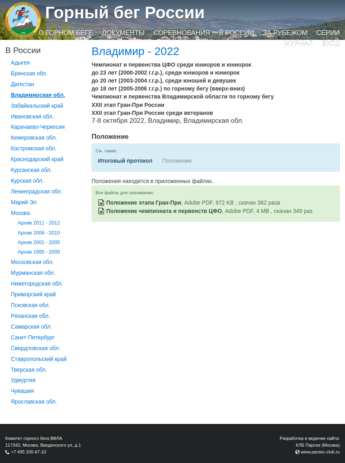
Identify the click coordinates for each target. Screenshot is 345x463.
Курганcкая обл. (31, 170)
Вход (331, 43)
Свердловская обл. (35, 348)
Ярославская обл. (34, 401)
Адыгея (20, 62)
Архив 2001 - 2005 (39, 242)
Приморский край (33, 294)
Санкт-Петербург (33, 337)
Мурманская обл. (33, 273)
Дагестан (22, 84)
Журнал (298, 43)
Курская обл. (27, 180)
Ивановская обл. (32, 116)
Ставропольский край (39, 359)
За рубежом (285, 33)
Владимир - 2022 (135, 51)
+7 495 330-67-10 (28, 451)
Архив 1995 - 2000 (39, 252)
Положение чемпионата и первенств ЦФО (164, 211)
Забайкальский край (37, 105)
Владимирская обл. (38, 95)
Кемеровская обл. (34, 137)
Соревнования (181, 33)
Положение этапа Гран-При (143, 202)
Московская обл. (32, 262)
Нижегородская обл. (37, 283)
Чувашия (22, 391)
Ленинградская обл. (36, 191)
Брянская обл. (29, 73)
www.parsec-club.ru (320, 451)
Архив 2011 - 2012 (39, 223)
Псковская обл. (30, 305)
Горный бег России (125, 12)
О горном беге (66, 33)
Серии (328, 33)
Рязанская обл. (30, 316)
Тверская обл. (29, 369)
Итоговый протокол (125, 161)
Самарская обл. (31, 326)
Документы (123, 33)
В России (236, 33)
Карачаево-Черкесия (38, 127)
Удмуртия (23, 380)
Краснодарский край (37, 159)
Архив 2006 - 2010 (39, 233)
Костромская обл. (33, 148)
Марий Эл (24, 202)
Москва (20, 213)
